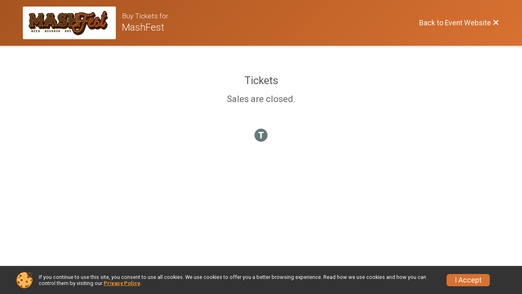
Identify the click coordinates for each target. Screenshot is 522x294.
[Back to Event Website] (459, 23)
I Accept (468, 280)
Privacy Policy (122, 283)
